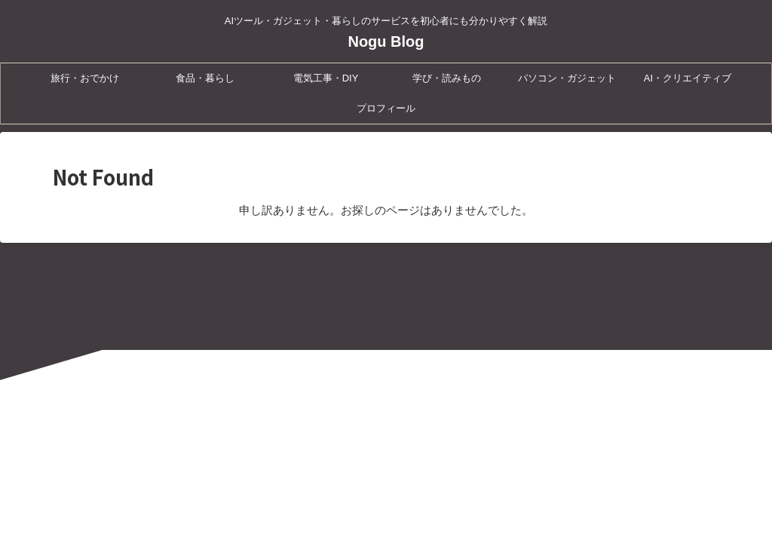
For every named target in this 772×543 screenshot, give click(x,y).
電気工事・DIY (326, 78)
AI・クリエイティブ (687, 78)
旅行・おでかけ (85, 78)
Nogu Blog (386, 41)
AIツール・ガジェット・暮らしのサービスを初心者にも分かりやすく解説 (386, 472)
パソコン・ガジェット (567, 78)
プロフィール (386, 108)
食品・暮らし (205, 78)
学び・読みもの (446, 78)
